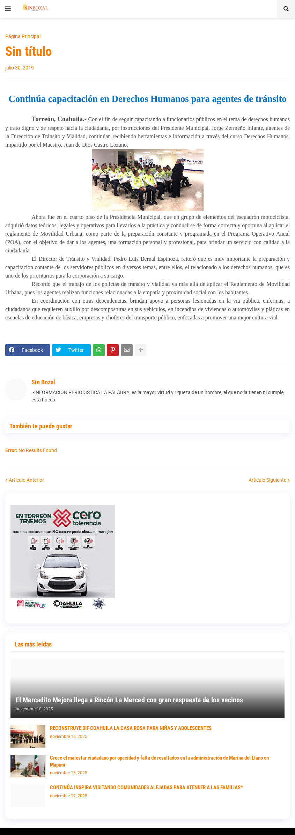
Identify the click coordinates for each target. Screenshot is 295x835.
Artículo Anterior (26, 480)
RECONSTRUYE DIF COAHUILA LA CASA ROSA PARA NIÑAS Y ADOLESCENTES (131, 728)
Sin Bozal (43, 382)
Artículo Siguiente (267, 480)
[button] (8, 9)
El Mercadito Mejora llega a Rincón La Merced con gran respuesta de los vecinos (129, 700)
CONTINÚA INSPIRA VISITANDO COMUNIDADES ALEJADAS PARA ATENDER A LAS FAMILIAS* (146, 787)
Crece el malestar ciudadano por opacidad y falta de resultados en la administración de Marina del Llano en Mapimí (159, 761)
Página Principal (22, 36)
